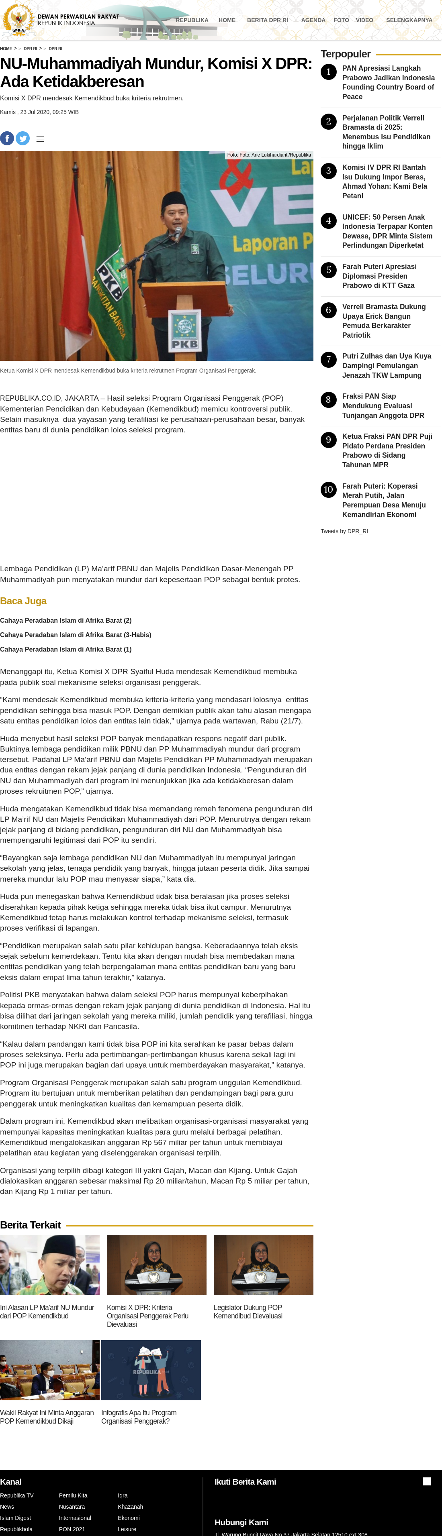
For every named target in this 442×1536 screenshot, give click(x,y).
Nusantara (72, 1506)
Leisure (127, 1529)
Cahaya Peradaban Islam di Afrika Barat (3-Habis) (75, 634)
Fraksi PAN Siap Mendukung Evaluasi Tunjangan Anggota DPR (383, 405)
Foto (341, 20)
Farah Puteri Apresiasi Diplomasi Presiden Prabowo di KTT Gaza (379, 276)
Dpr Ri (30, 48)
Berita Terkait (30, 1225)
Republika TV (17, 1495)
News (7, 1506)
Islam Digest (15, 1518)
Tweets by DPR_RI (344, 531)
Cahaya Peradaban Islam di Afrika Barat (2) (66, 620)
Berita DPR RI (267, 20)
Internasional (75, 1518)
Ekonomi (128, 1518)
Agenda (313, 20)
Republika (192, 20)
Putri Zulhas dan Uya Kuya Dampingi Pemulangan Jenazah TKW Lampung (387, 365)
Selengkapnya (409, 20)
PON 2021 (72, 1529)
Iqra (122, 1495)
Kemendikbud (237, 671)
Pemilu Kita (73, 1495)
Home (227, 20)
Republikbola (16, 1529)
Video (365, 20)
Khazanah (130, 1506)
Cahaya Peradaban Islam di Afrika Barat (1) (66, 649)
